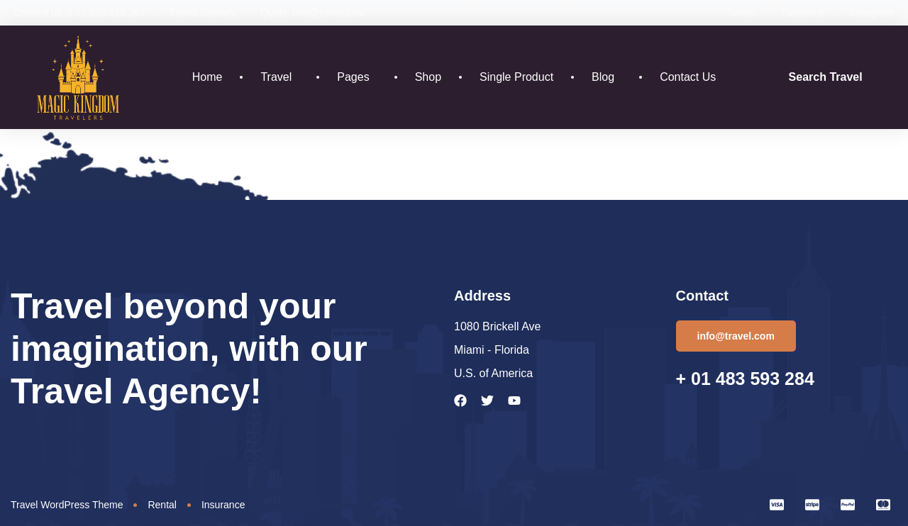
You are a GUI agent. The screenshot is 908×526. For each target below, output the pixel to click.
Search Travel (826, 77)
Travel (279, 77)
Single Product (516, 77)
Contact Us (688, 77)
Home (207, 77)
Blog (606, 77)
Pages (356, 77)
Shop (428, 77)
